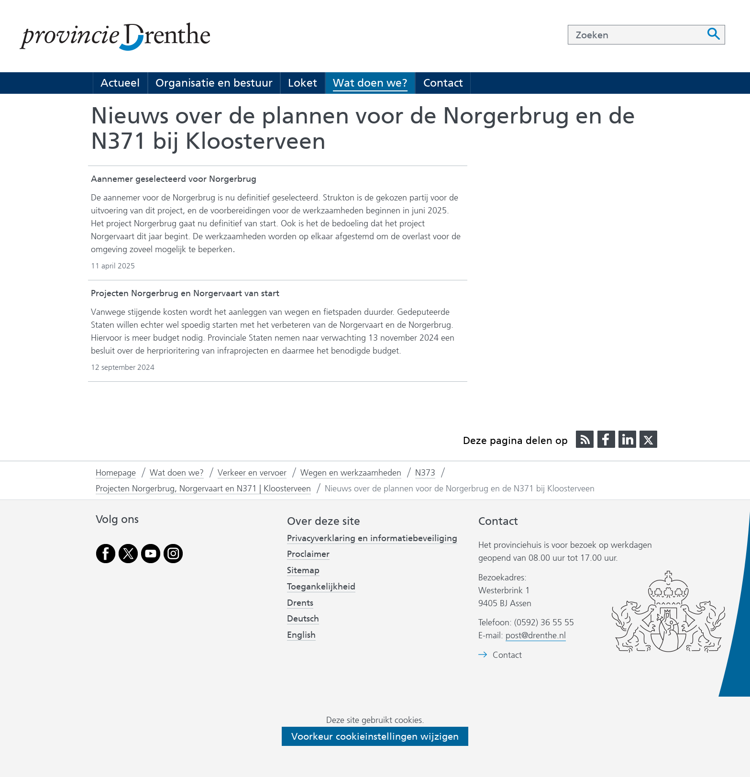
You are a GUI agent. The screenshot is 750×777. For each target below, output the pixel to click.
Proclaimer (308, 554)
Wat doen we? (370, 82)
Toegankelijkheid (321, 586)
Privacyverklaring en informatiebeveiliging (372, 538)
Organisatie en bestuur (214, 82)
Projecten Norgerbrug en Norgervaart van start (185, 293)
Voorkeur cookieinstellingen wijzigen (375, 736)
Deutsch (303, 618)
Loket (302, 82)
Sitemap (303, 570)
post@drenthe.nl (536, 635)
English (301, 635)
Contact (443, 82)
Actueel (120, 82)
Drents (300, 603)
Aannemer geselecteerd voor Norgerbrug (173, 179)
